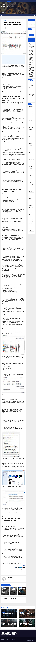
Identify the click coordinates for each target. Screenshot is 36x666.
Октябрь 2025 (31, 113)
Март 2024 (30, 145)
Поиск (29, 29)
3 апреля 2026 (5, 616)
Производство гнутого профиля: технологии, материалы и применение (31, 74)
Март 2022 (30, 200)
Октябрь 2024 (31, 131)
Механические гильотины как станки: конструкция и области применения (9, 624)
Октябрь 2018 (31, 216)
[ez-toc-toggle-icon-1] (23, 56)
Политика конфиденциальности (31, 640)
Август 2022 (31, 189)
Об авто (30, 92)
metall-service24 (10, 577)
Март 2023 (30, 173)
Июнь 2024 (30, 138)
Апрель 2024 (31, 143)
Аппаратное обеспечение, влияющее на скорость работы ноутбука (12, 58)
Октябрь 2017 (31, 221)
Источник (23, 565)
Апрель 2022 (31, 198)
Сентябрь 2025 (31, 115)
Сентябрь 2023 (31, 159)
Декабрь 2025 (31, 111)
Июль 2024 (30, 136)
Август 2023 (31, 161)
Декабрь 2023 (31, 152)
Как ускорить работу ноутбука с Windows (12, 23)
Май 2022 (30, 196)
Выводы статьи (6, 63)
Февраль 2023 (31, 175)
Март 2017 (30, 228)
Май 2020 (30, 212)
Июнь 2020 (30, 209)
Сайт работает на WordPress (5, 639)
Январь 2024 (31, 150)
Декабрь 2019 (31, 214)
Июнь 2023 (30, 166)
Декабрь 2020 (31, 207)
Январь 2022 (31, 205)
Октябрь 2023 (31, 157)
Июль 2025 (30, 118)
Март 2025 (30, 120)
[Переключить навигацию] (17, 15)
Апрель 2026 (31, 106)
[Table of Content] (23, 56)
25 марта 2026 (22, 616)
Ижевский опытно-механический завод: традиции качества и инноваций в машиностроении (31, 67)
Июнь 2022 (30, 193)
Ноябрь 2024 (31, 129)
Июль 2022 (30, 191)
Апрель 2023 (31, 170)
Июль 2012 (30, 232)
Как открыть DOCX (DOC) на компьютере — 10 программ (19, 571)
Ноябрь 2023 (31, 154)
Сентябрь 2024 (31, 134)
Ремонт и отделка (31, 97)
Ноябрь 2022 (31, 182)
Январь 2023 (31, 177)
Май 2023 (30, 168)
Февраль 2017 (31, 230)
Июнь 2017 (30, 223)
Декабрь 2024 (31, 127)
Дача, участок (31, 85)
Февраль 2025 (31, 122)
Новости (5, 20)
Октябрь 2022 (31, 184)
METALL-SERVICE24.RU (4, 6)
